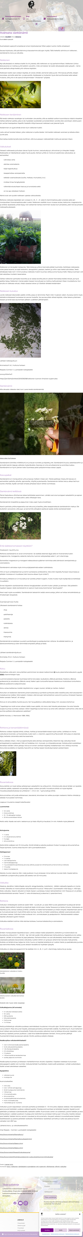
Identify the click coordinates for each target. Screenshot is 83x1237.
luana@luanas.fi (52, 16)
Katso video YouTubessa (8, 458)
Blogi (27, 16)
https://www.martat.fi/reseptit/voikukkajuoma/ (15, 1152)
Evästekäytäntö (46, 1234)
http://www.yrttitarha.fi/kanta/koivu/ (11, 1134)
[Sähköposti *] (52, 1192)
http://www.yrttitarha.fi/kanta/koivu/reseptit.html (16, 1139)
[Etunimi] (52, 1186)
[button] (80, 1214)
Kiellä (60, 1230)
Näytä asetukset (74, 1230)
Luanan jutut (9, 1164)
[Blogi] (24, 19)
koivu (8, 1166)
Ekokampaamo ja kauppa (13, 16)
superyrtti (42, 1166)
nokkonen (14, 1166)
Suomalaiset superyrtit (6, 39)
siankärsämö (22, 1166)
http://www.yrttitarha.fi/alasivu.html (11, 1143)
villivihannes (50, 1166)
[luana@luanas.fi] (45, 19)
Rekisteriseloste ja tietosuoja (58, 1234)
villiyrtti (57, 1166)
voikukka (63, 1166)
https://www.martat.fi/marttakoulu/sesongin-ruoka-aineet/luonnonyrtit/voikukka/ (26, 1157)
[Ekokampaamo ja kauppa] (3, 19)
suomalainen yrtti (33, 1166)
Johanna (18, 37)
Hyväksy (47, 1230)
